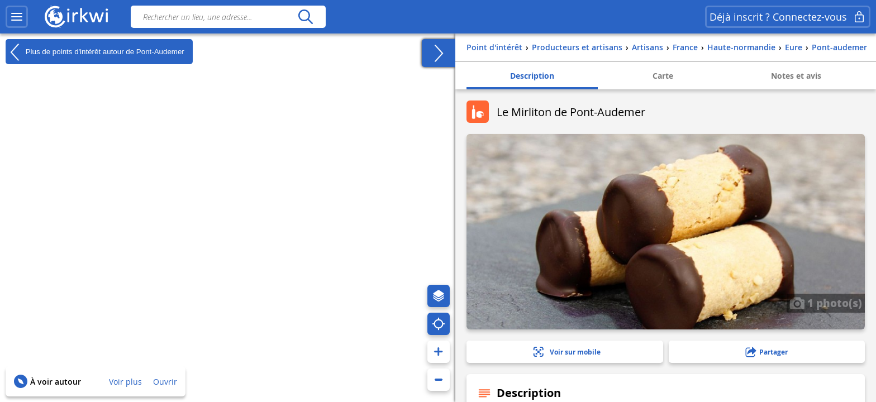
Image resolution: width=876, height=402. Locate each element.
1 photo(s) (825, 302)
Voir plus (125, 381)
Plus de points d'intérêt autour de (95, 52)
